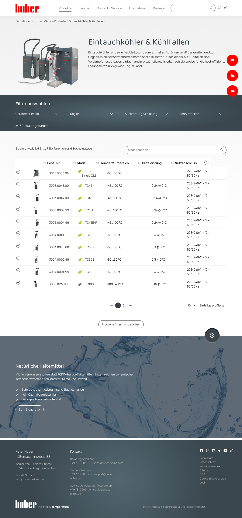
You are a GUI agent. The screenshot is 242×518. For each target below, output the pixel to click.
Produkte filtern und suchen (121, 324)
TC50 (81, 235)
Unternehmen (137, 8)
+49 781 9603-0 (25, 475)
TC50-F (83, 247)
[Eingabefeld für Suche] (190, 8)
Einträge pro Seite (206, 305)
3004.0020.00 (57, 247)
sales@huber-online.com (108, 463)
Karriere (158, 8)
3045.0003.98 (57, 173)
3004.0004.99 (57, 272)
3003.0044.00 (57, 198)
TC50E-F (84, 272)
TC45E (82, 210)
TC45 (81, 185)
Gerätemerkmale (27, 114)
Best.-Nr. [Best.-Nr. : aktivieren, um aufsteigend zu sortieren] (53, 163)
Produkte (65, 8)
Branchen (84, 8)
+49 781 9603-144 (81, 489)
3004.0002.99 (57, 259)
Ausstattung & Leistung (141, 114)
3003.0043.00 (57, 185)
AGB (203, 474)
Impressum (206, 458)
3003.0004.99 (57, 222)
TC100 (82, 284)
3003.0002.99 (57, 210)
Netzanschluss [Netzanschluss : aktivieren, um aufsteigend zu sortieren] (194, 163)
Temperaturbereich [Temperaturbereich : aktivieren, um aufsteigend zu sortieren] (119, 163)
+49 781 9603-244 (81, 474)
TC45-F (83, 198)
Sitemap (205, 470)
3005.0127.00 (56, 284)
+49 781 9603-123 (81, 463)
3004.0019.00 (57, 235)
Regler (74, 114)
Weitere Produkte (55, 21)
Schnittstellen (189, 114)
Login (203, 482)
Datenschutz (208, 462)
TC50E (82, 259)
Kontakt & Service (109, 8)
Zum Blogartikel (29, 409)
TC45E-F (83, 222)
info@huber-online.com (30, 479)
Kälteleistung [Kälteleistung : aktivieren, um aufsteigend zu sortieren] (158, 163)
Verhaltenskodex (210, 466)
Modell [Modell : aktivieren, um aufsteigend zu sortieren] (81, 163)
